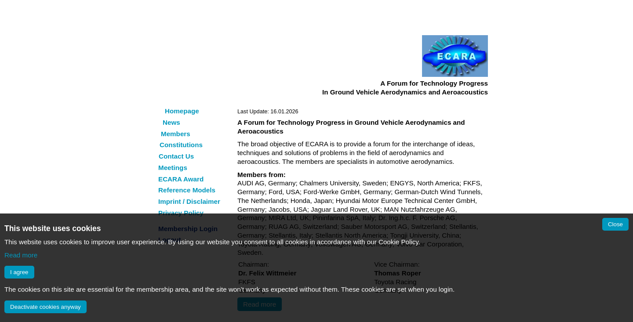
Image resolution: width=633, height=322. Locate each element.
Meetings (172, 167)
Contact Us (176, 156)
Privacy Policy (181, 213)
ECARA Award (181, 179)
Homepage (182, 111)
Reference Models (186, 190)
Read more (20, 255)
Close (615, 224)
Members (175, 133)
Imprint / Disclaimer (189, 201)
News (171, 122)
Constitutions (181, 144)
